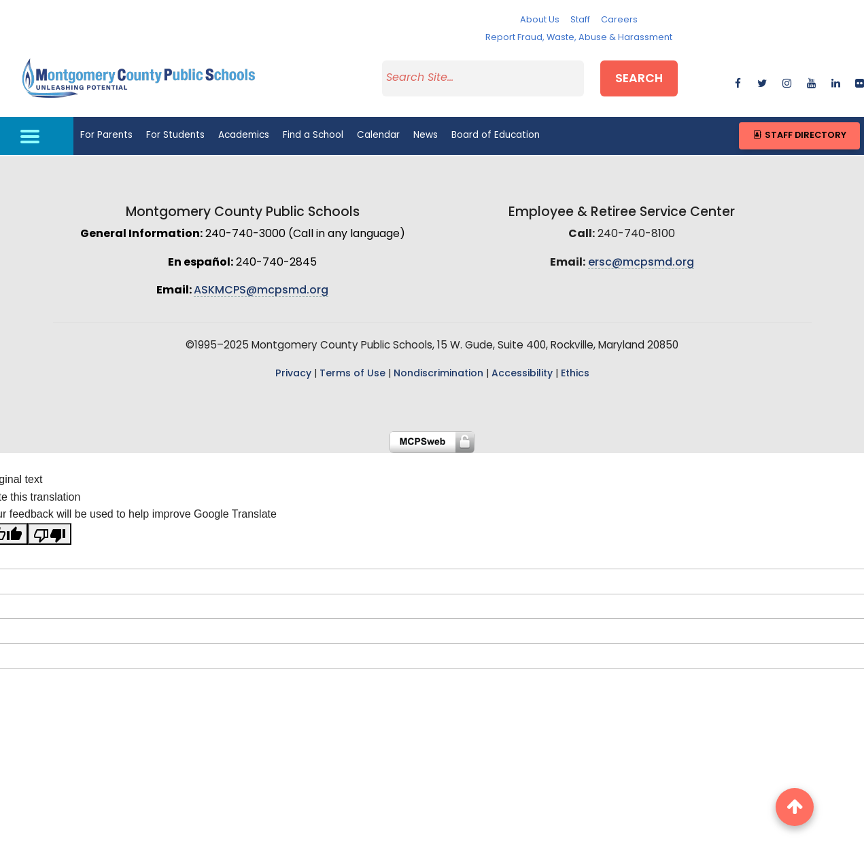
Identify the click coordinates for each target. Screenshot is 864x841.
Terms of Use (352, 374)
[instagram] (787, 81)
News (425, 135)
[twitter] (762, 81)
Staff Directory (799, 135)
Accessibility (522, 374)
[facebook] (738, 81)
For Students (175, 135)
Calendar (378, 135)
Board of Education (495, 135)
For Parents (106, 135)
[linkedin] (836, 81)
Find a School (313, 135)
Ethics (575, 374)
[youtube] (811, 81)
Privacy (293, 374)
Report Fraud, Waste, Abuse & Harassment (578, 37)
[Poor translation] (49, 534)
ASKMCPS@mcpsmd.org (261, 290)
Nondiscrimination (438, 374)
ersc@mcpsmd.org (641, 262)
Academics (243, 135)
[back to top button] (795, 807)
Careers (619, 20)
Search (639, 79)
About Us (539, 20)
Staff (580, 20)
